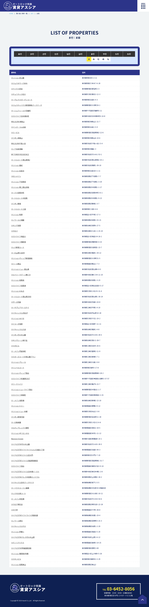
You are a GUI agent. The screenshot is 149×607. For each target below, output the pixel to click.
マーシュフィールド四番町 (21, 110)
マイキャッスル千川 (18, 526)
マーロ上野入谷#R (18, 253)
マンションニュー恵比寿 (20, 269)
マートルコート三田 (18, 209)
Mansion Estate (17, 439)
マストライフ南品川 (18, 236)
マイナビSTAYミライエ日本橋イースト (25, 471)
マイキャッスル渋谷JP (19, 313)
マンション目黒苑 (17, 280)
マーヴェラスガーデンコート (21, 100)
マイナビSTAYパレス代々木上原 (23, 537)
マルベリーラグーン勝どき (21, 275)
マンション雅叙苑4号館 (19, 553)
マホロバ (14, 231)
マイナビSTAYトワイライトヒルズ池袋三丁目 (27, 450)
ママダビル (15, 346)
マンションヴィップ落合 (20, 373)
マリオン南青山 (17, 138)
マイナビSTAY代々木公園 (20, 444)
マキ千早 (14, 510)
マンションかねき (17, 291)
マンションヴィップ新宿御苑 (21, 258)
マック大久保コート (18, 493)
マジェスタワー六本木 (19, 83)
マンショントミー (17, 406)
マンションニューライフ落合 (21, 389)
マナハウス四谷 (17, 89)
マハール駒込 (16, 264)
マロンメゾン (16, 176)
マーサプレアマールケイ (20, 307)
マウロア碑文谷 (17, 504)
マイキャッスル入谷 (18, 329)
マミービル (15, 132)
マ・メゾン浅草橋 (17, 400)
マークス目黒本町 (17, 193)
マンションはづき (17, 318)
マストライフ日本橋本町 (20, 116)
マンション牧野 (17, 214)
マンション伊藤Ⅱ (17, 532)
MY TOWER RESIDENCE (20, 154)
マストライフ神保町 (18, 395)
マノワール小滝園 (17, 220)
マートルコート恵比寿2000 (21, 296)
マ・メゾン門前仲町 (18, 351)
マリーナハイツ (17, 384)
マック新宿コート (17, 247)
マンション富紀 (17, 165)
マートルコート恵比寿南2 (20, 160)
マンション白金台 (17, 171)
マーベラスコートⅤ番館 (20, 488)
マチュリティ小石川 (18, 94)
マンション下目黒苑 (18, 182)
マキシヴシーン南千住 (19, 340)
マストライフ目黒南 (18, 285)
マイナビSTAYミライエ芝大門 (22, 455)
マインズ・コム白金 (18, 127)
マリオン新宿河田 (17, 417)
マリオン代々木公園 (18, 335)
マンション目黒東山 (18, 564)
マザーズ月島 (16, 302)
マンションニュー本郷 (19, 411)
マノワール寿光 (17, 521)
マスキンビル (16, 559)
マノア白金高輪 (17, 149)
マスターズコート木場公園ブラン (23, 357)
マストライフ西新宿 (18, 242)
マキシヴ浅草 (16, 225)
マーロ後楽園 (16, 422)
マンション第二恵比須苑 (20, 187)
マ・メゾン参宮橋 (17, 499)
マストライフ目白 (17, 466)
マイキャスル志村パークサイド (22, 482)
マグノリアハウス (17, 542)
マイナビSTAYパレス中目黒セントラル (25, 477)
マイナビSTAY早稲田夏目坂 (21, 548)
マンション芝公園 (17, 78)
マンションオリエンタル (20, 433)
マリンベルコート (17, 368)
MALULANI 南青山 (17, 121)
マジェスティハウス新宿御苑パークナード (26, 105)
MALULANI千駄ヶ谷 (18, 143)
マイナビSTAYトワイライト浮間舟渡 (24, 515)
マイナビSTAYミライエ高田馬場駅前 (24, 460)
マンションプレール (18, 362)
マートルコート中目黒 (19, 198)
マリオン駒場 (16, 203)
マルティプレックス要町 (20, 428)
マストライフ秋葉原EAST (20, 378)
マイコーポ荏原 (17, 324)
